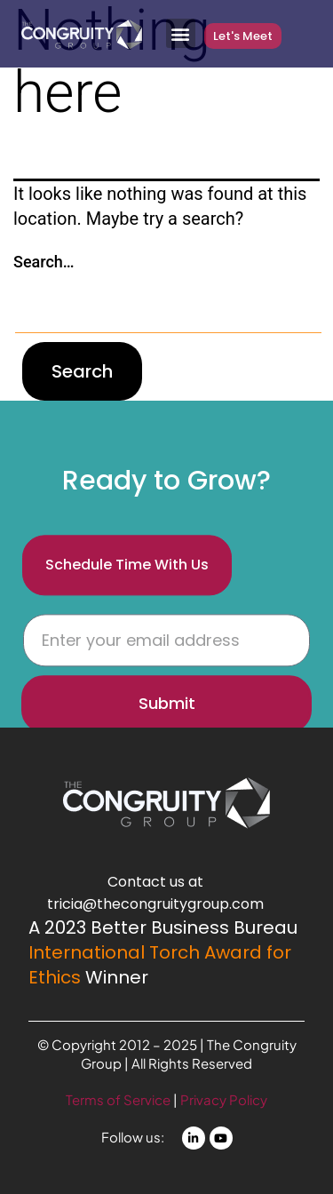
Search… (44, 261)
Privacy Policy (223, 1099)
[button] (180, 33)
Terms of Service (119, 1099)
